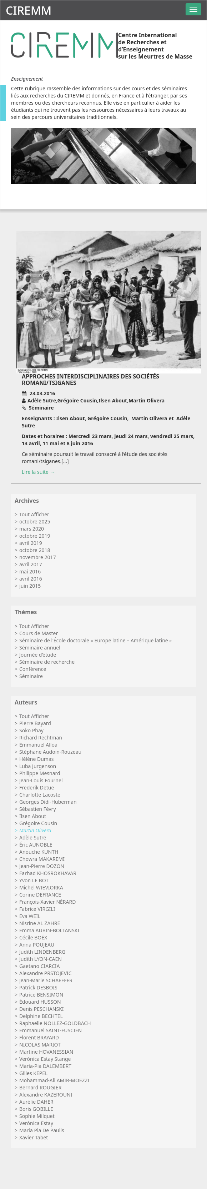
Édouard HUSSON (40, 1001)
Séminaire (31, 676)
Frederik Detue (36, 787)
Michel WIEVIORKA (41, 887)
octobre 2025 (34, 521)
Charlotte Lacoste (39, 794)
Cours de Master (38, 633)
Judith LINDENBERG (42, 951)
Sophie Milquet (37, 1116)
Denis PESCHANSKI (41, 1008)
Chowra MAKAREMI (42, 859)
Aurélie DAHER (36, 1101)
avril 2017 (30, 564)
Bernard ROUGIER (40, 1087)
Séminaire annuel (39, 647)
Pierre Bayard (35, 723)
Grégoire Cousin (38, 823)
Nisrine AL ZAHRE (39, 923)
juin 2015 (30, 585)
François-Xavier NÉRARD (47, 901)
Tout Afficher (34, 514)
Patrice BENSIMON (41, 994)
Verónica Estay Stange (45, 1058)
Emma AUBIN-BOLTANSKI (49, 930)
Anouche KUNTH (38, 851)
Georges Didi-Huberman (48, 801)
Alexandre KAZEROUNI (45, 1094)
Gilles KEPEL (33, 1073)
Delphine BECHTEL (41, 1016)
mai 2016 (30, 571)
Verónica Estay (36, 1123)
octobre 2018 (34, 550)
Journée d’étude (37, 654)
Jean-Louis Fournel (40, 780)
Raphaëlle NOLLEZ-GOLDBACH (55, 1023)
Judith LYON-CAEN (40, 958)
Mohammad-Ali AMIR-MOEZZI (54, 1080)
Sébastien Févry (37, 809)
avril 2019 (30, 543)
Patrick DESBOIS (38, 987)
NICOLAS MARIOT (40, 1044)
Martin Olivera (35, 830)
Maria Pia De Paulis (41, 1130)
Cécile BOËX (33, 937)
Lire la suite (35, 471)
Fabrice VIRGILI (37, 908)
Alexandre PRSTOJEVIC (45, 973)
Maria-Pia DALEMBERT (45, 1066)
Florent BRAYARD (39, 1037)
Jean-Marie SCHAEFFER (45, 980)
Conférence (32, 669)
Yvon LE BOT (34, 880)
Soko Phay (31, 730)
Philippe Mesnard (39, 773)
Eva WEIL (29, 916)
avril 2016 (30, 578)
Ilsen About (32, 816)
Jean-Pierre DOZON (41, 866)
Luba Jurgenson (37, 766)
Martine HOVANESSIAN (46, 1051)
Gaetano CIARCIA (39, 966)
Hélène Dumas (36, 759)
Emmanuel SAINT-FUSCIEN (50, 1030)
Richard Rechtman (40, 737)
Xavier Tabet (33, 1137)
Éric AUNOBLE (35, 844)
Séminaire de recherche (47, 661)
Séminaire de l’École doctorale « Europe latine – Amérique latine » (95, 640)
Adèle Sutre (32, 837)
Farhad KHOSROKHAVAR (47, 873)
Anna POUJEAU (36, 944)
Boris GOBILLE (36, 1108)
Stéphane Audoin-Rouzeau (50, 751)
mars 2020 (31, 528)
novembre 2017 (37, 557)
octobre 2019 (34, 535)
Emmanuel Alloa (38, 744)
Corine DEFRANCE (40, 894)
